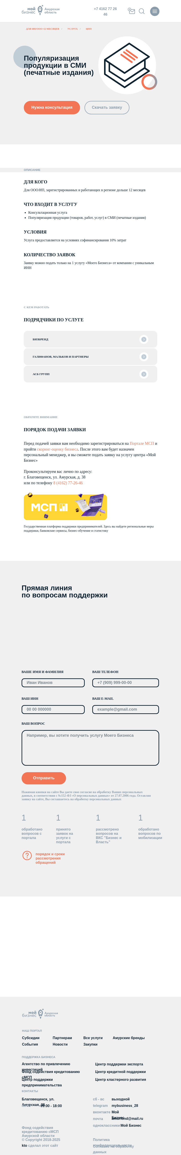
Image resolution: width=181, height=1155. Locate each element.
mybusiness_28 (125, 1106)
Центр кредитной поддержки (120, 1072)
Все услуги (93, 1038)
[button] (52, 107)
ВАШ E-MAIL (103, 698)
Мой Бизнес (131, 1125)
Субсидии (31, 1038)
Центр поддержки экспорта (119, 1064)
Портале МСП (142, 443)
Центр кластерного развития (120, 1079)
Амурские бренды (129, 1038)
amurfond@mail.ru (127, 1118)
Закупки (90, 1044)
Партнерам (62, 1038)
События (30, 1044)
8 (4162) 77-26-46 (68, 483)
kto (40, 1145)
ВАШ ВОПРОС (33, 723)
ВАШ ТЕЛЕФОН (105, 672)
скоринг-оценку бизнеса (57, 449)
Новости (60, 1044)
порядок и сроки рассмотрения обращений (50, 858)
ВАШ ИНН (30, 698)
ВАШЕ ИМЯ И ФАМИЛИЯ (42, 672)
